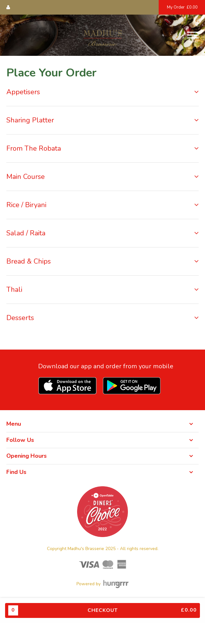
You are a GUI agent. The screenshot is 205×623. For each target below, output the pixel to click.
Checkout (102, 610)
